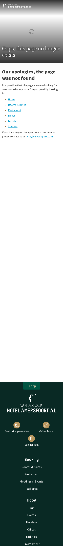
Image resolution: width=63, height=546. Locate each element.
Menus (11, 115)
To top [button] (31, 386)
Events (31, 515)
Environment (32, 544)
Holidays (31, 522)
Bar (31, 508)
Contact (12, 126)
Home (11, 99)
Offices (31, 529)
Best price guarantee (17, 427)
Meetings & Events (31, 481)
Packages (32, 489)
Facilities (13, 121)
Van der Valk (31, 440)
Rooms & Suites (17, 104)
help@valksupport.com (39, 136)
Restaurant (14, 110)
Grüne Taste (46, 427)
